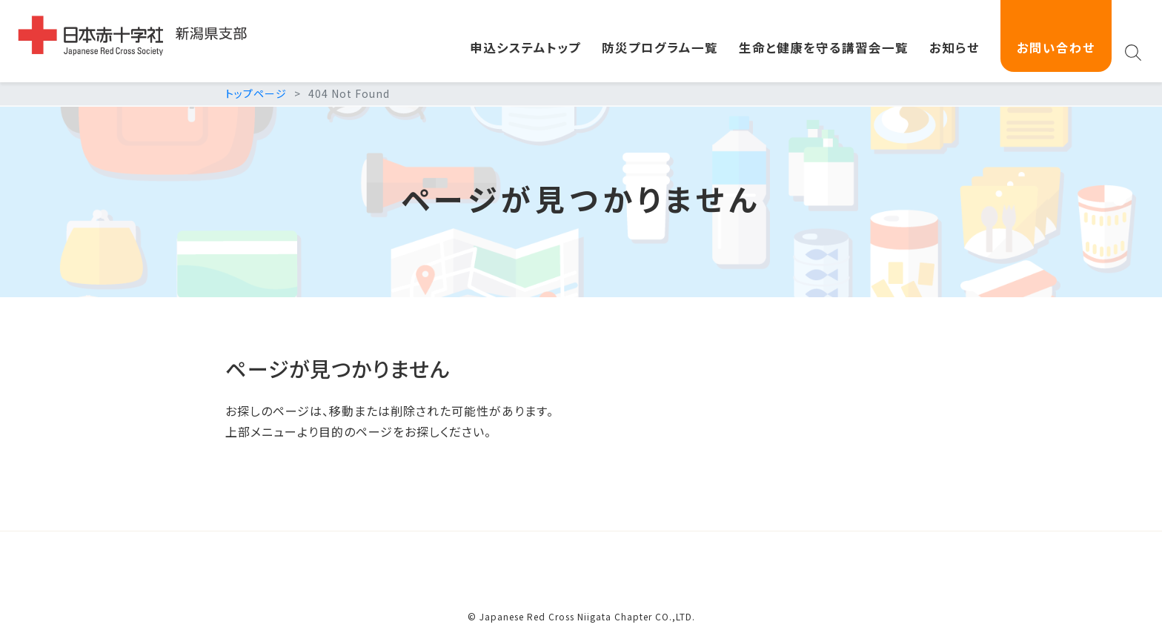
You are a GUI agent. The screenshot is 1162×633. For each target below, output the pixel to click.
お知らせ (954, 47)
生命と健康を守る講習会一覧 (824, 47)
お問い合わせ (1056, 47)
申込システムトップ (525, 47)
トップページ (256, 93)
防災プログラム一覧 (660, 47)
